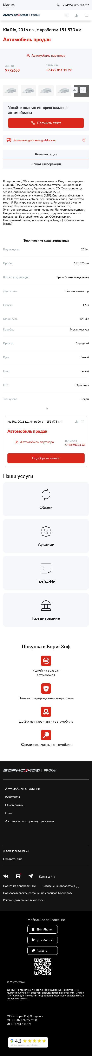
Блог (8, 813)
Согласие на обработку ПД (60, 886)
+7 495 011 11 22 (59, 70)
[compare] (76, 15)
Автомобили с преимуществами (29, 821)
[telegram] (30, 876)
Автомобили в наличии (22, 789)
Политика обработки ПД (19, 886)
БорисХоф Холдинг (28, 1016)
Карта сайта (47, 876)
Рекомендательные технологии (24, 900)
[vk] (5, 876)
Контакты (12, 797)
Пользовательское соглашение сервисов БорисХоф (37, 893)
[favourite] (66, 15)
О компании (14, 805)
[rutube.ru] (18, 876)
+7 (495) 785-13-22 (75, 5)
